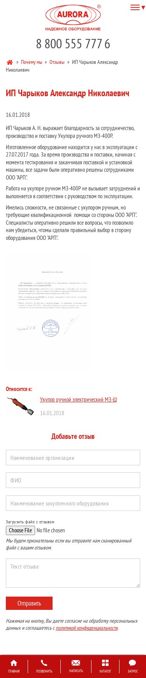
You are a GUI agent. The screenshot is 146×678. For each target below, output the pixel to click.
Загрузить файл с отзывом (30, 522)
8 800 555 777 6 (73, 43)
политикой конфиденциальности (87, 627)
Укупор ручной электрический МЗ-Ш (78, 399)
